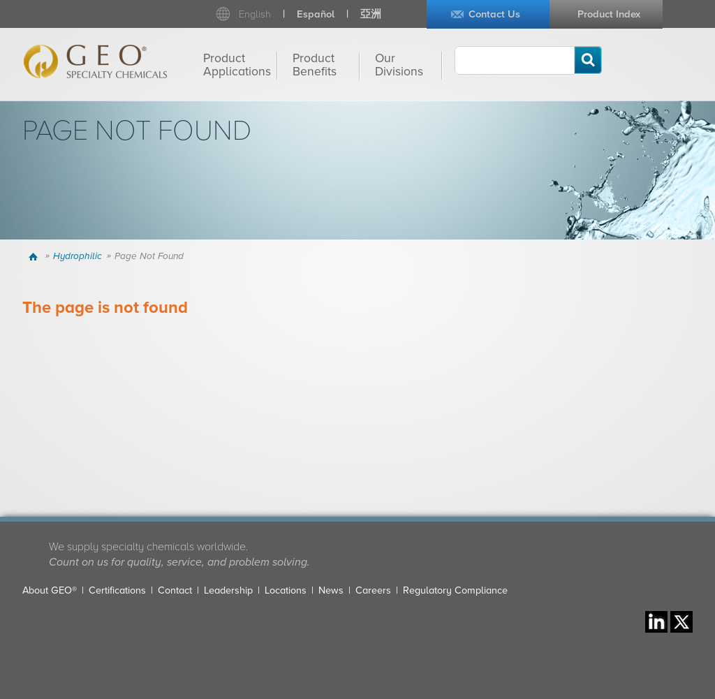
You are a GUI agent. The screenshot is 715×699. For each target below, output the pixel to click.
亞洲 (370, 14)
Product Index (608, 14)
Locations (286, 590)
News (331, 590)
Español (315, 14)
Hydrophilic (77, 256)
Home (35, 256)
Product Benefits (315, 65)
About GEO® (49, 590)
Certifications (117, 590)
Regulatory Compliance (455, 590)
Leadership (228, 590)
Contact (175, 590)
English (255, 14)
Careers (373, 590)
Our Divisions (399, 65)
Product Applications (237, 65)
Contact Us (494, 14)
